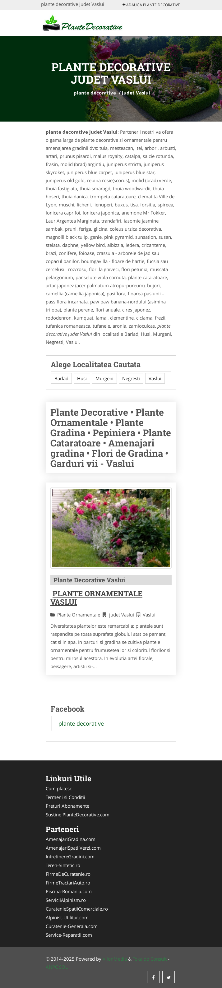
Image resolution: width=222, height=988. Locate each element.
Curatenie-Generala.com (72, 926)
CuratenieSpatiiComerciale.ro (77, 909)
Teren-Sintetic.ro (63, 865)
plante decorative (95, 93)
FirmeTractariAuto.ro (68, 882)
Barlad (61, 378)
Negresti (131, 378)
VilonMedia (115, 959)
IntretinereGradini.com (70, 856)
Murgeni (104, 378)
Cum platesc (59, 788)
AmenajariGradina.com (70, 839)
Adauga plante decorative (151, 4)
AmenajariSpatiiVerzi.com (73, 848)
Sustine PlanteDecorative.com (77, 814)
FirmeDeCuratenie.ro (68, 874)
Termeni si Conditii (65, 797)
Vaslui (155, 378)
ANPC (52, 967)
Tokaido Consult (150, 959)
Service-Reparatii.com (69, 935)
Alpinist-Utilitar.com (67, 917)
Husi (82, 378)
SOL (63, 967)
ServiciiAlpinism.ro (66, 900)
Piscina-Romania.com (69, 891)
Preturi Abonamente (67, 806)
